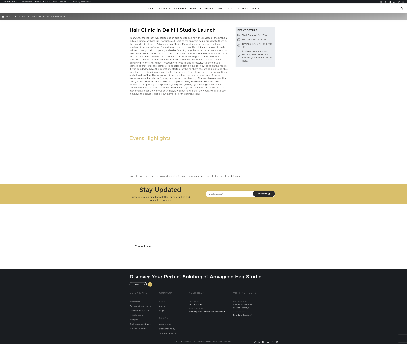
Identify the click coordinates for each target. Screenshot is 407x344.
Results (207, 8)
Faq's (161, 311)
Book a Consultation (61, 1)
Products (194, 8)
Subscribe (264, 194)
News (219, 8)
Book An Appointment (140, 324)
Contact (242, 8)
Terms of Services (167, 333)
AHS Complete (136, 315)
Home (150, 8)
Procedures (179, 8)
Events (22, 16)
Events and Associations (141, 306)
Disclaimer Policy (167, 329)
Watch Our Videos (138, 329)
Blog (230, 8)
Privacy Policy (165, 324)
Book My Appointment (82, 1)
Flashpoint (134, 320)
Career (162, 302)
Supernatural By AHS (139, 311)
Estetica (255, 8)
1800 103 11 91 (12, 1)
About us (163, 8)
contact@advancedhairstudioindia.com (207, 312)
